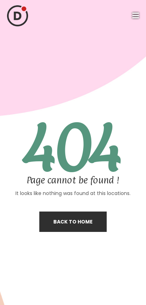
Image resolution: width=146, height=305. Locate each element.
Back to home (73, 221)
